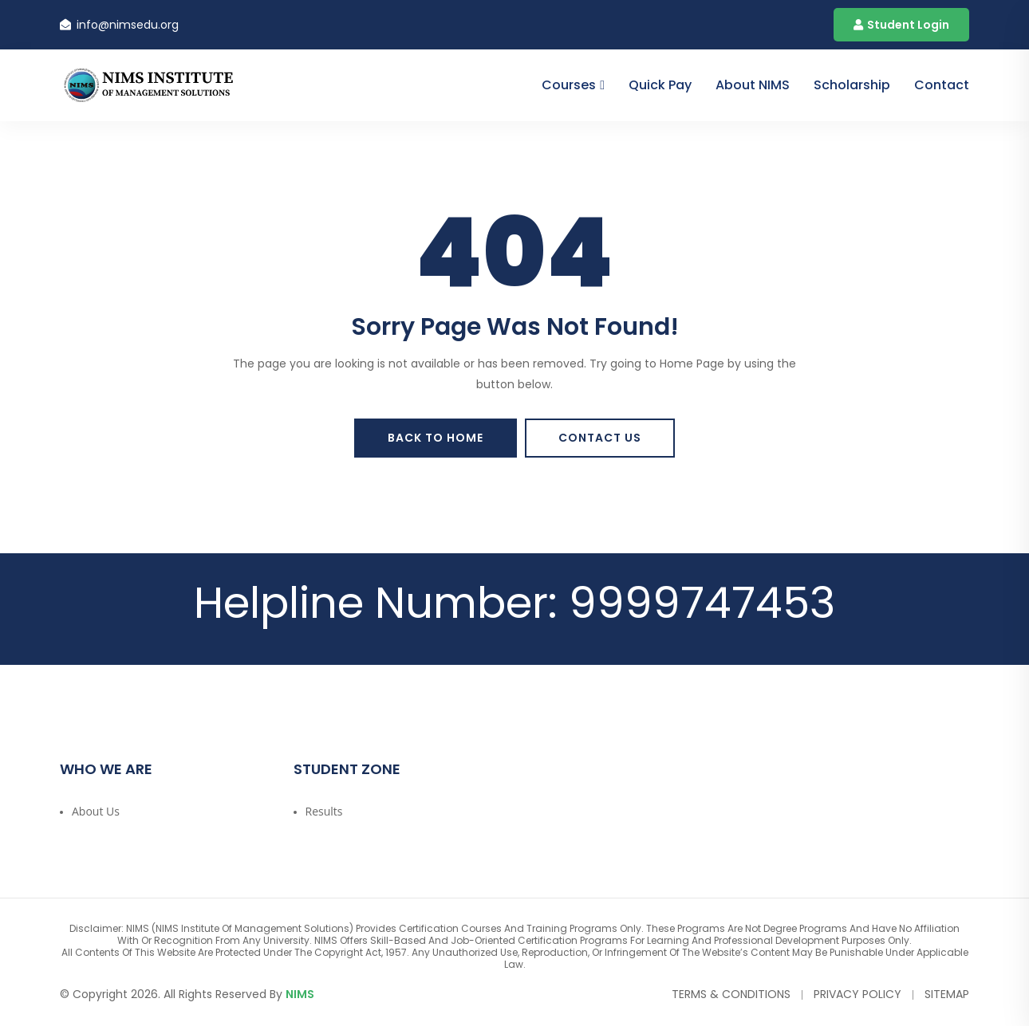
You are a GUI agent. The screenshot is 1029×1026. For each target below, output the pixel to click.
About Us (96, 811)
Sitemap (947, 994)
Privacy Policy (857, 994)
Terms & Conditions (731, 994)
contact (941, 85)
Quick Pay (660, 85)
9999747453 (702, 602)
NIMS (300, 994)
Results (324, 811)
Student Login (901, 25)
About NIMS (753, 85)
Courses (569, 85)
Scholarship (852, 85)
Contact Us (599, 438)
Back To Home (435, 438)
